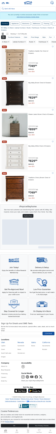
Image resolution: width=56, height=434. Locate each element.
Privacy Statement (45, 399)
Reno (19, 349)
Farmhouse (36, 28)
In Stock (11, 28)
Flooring (46, 23)
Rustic (29, 28)
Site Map (48, 401)
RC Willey (4, 28)
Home (7, 399)
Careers (3, 377)
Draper (3, 357)
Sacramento (46, 346)
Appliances (15, 23)
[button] (3, 37)
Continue (48, 333)
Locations (5, 340)
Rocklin (44, 349)
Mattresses (36, 23)
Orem (3, 349)
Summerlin (21, 346)
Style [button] (44, 37)
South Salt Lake (6, 353)
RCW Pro (4, 381)
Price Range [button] (35, 37)
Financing (4, 374)
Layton (3, 346)
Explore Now (28, 216)
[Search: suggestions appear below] (28, 9)
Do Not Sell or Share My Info (35, 401)
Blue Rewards (5, 370)
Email (3, 331)
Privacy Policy (9, 422)
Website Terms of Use (27, 399)
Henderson (21, 353)
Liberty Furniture (20, 28)
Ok (14, 426)
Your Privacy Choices (42, 426)
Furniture (5, 23)
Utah (3, 342)
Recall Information (15, 399)
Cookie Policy (21, 401)
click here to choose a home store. (28, 17)
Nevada (21, 342)
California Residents (10, 401)
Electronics (25, 23)
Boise (33, 346)
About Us (4, 366)
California (46, 342)
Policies (36, 399)
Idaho (33, 342)
